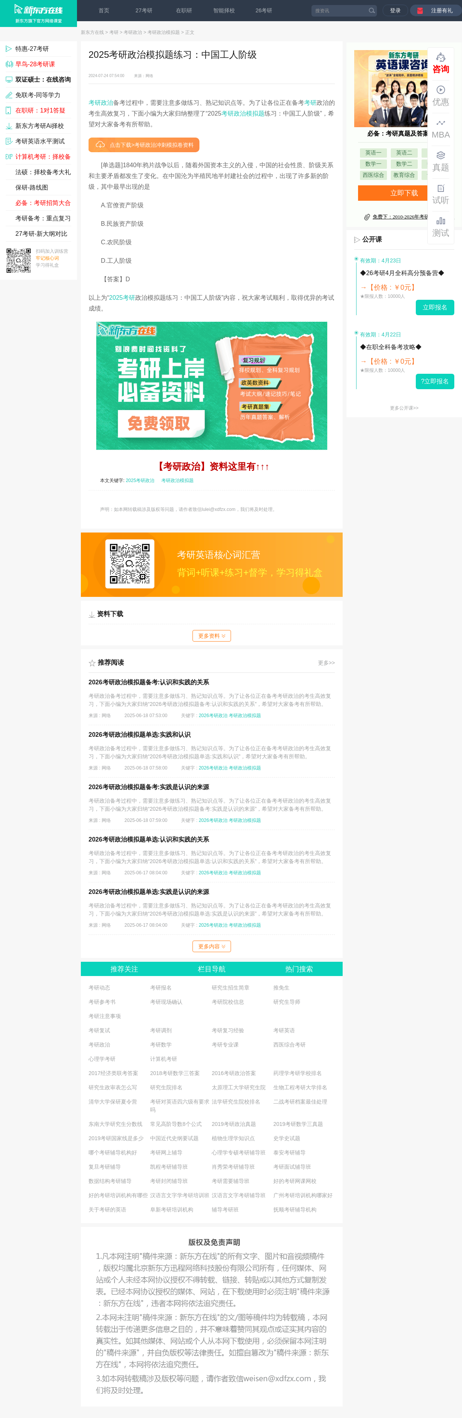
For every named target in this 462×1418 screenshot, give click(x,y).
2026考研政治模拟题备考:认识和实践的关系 (149, 682)
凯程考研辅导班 (169, 1167)
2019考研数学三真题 (298, 1124)
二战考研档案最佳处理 (300, 1102)
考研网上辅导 (166, 1152)
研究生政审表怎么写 (113, 1087)
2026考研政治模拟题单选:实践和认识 (140, 734)
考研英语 (284, 1030)
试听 (440, 194)
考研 (114, 32)
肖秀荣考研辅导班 (233, 1167)
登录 (395, 10)
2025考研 (122, 297)
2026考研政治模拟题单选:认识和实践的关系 (149, 839)
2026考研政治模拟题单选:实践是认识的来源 (149, 892)
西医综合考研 (289, 1045)
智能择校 (224, 10)
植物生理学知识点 (233, 1138)
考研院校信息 (228, 1002)
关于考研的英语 (107, 1209)
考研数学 (161, 1045)
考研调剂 (161, 1030)
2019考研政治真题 (234, 1124)
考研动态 (99, 988)
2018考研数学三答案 (175, 1073)
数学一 (373, 164)
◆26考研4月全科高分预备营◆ (402, 273)
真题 (440, 161)
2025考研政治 (140, 480)
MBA (441, 128)
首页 (104, 10)
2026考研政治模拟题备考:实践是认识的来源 (149, 787)
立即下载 (404, 193)
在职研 (184, 10)
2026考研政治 (213, 715)
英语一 (373, 153)
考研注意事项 (105, 1016)
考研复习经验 (228, 1030)
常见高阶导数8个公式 (176, 1124)
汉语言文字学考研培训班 (179, 1195)
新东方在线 (92, 32)
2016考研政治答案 (234, 1073)
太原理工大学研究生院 (239, 1087)
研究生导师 (286, 1002)
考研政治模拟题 (163, 32)
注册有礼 (442, 10)
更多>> (326, 663)
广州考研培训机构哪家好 (303, 1195)
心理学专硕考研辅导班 (239, 1152)
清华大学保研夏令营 (113, 1102)
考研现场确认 (166, 1002)
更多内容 (211, 946)
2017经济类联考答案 (113, 1073)
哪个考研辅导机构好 (113, 1152)
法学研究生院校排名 (236, 1102)
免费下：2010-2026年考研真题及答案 (413, 217)
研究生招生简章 (230, 988)
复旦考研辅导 (105, 1167)
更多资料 (211, 636)
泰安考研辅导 (289, 1152)
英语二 (404, 153)
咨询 (440, 63)
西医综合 (373, 175)
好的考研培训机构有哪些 (118, 1195)
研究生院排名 (166, 1087)
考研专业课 (225, 1045)
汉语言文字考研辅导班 (239, 1195)
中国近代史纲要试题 (174, 1138)
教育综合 (404, 175)
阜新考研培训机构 (171, 1209)
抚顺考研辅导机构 (294, 1209)
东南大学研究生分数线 (115, 1124)
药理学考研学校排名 (297, 1073)
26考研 (264, 10)
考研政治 (133, 32)
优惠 (440, 96)
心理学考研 (102, 1059)
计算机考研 (163, 1059)
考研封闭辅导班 (169, 1181)
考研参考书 (102, 1002)
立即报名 (435, 307)
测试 (440, 227)
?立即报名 (435, 381)
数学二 (404, 164)
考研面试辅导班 (292, 1167)
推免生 (281, 988)
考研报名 (161, 988)
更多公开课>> (404, 408)
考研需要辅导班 (230, 1181)
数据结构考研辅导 (110, 1181)
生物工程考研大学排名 (300, 1087)
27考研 (144, 10)
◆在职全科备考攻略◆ (391, 347)
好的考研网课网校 (294, 1181)
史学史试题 (286, 1138)
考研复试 (99, 1030)
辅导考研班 (225, 1209)
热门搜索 (299, 969)
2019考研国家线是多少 (116, 1138)
